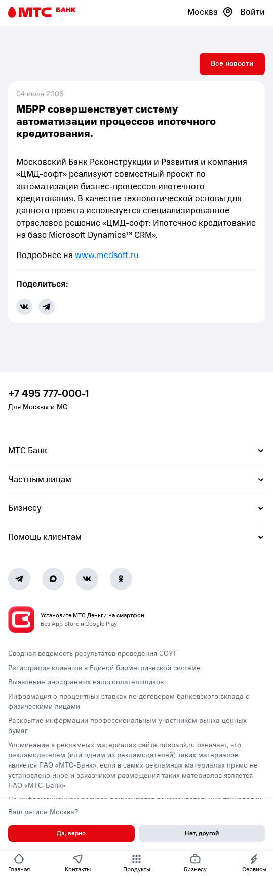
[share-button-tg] (46, 307)
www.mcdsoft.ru (107, 255)
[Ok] (121, 579)
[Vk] (87, 579)
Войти (252, 12)
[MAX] (53, 579)
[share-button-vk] (24, 307)
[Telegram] (19, 579)
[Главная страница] (42, 12)
